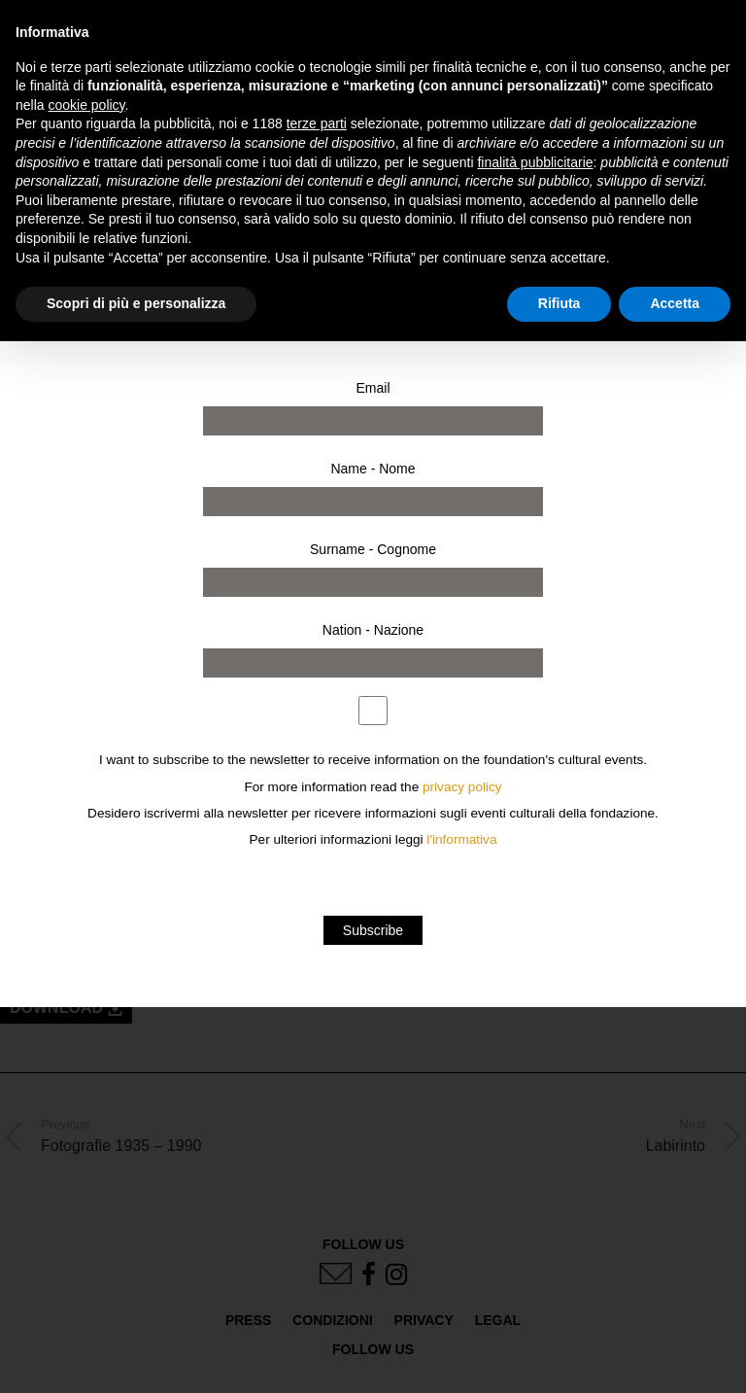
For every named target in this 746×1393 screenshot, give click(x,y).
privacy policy (462, 787)
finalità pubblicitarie (535, 162)
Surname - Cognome (373, 549)
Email (373, 388)
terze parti (317, 123)
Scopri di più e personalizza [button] (136, 303)
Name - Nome (372, 468)
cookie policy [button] (86, 105)
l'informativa (461, 839)
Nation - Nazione (373, 630)
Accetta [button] (674, 303)
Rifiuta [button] (559, 303)
